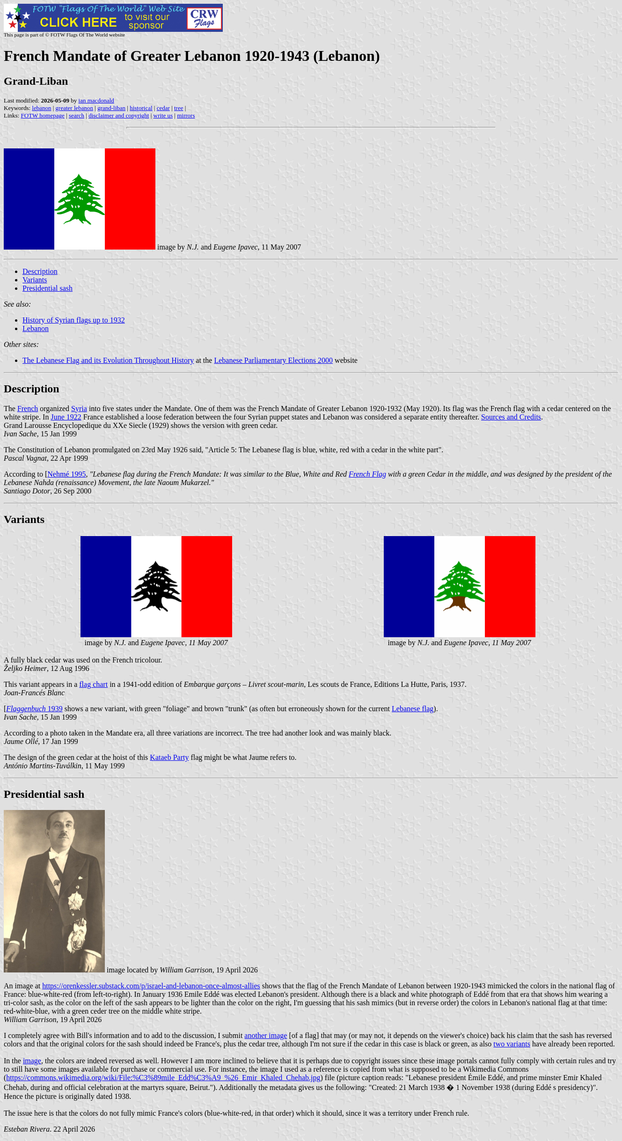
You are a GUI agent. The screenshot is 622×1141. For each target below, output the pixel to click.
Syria (79, 408)
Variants (34, 280)
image (32, 1061)
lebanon (41, 107)
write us (163, 115)
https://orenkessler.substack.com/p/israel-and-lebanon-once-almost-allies (151, 986)
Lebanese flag (412, 709)
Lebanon (35, 328)
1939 (34, 709)
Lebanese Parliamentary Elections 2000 (273, 360)
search (76, 115)
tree (178, 107)
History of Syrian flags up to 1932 (73, 320)
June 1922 (66, 417)
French (27, 408)
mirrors (186, 115)
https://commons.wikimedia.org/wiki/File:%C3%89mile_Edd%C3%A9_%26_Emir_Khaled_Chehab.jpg (163, 1078)
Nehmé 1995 (66, 474)
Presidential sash (47, 288)
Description (40, 271)
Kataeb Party (169, 757)
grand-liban (111, 107)
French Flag (367, 474)
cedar (163, 107)
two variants (511, 1044)
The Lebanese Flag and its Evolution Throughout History (108, 360)
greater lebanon (74, 107)
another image (265, 1035)
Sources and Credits (511, 417)
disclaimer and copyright (118, 115)
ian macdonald (96, 100)
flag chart (93, 684)
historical (141, 107)
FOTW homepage (42, 115)
